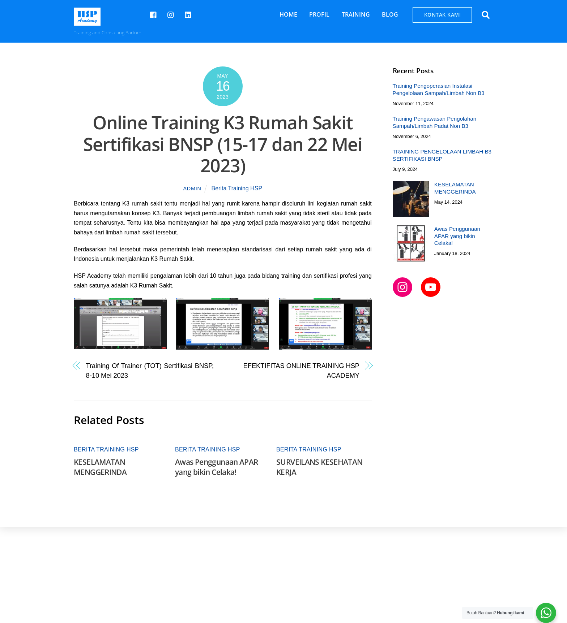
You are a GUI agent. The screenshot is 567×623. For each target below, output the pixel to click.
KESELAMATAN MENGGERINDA (100, 467)
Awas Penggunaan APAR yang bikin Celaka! (216, 467)
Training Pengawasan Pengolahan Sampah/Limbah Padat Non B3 (435, 122)
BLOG (390, 14)
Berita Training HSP (237, 188)
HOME (288, 14)
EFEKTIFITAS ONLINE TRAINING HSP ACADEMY (301, 370)
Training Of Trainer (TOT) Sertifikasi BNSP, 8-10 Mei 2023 (150, 370)
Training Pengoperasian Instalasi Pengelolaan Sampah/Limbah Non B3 (439, 89)
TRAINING (356, 14)
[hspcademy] (171, 14)
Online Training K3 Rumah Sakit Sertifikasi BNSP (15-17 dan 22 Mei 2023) (222, 144)
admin (192, 188)
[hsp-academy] (153, 14)
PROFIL (319, 14)
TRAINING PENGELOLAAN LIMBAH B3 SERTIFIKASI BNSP (442, 155)
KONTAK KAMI (442, 14)
